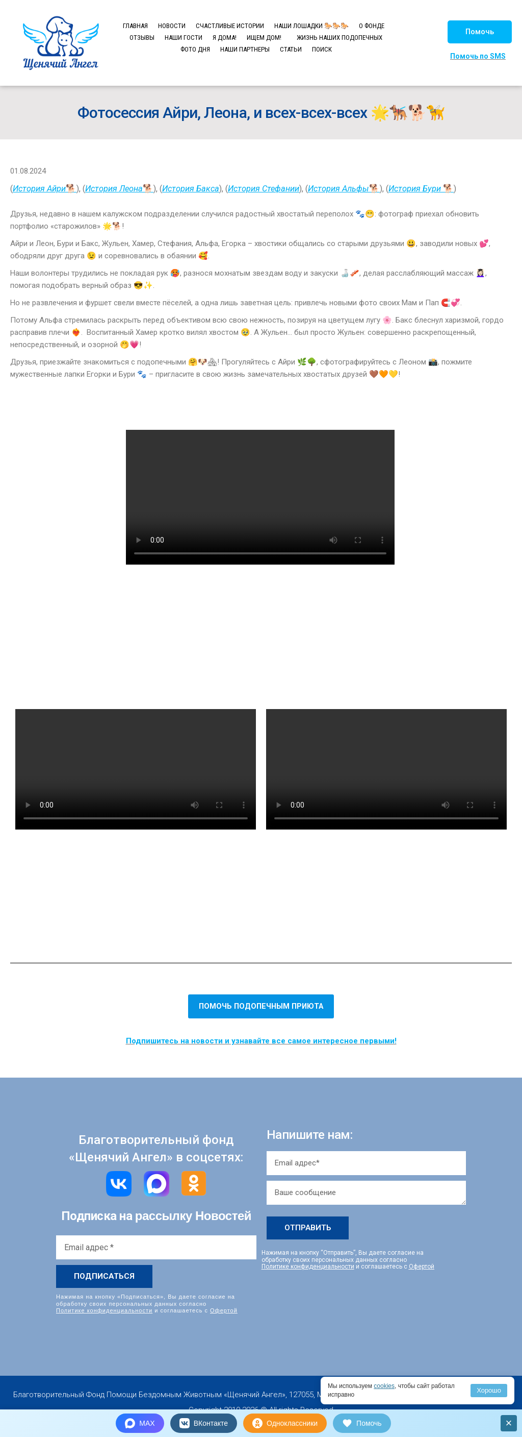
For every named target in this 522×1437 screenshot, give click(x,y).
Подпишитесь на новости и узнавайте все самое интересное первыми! (261, 1040)
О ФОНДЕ (371, 26)
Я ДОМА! (225, 37)
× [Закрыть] (509, 1423)
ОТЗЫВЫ (141, 37)
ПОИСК (322, 49)
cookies (384, 1386)
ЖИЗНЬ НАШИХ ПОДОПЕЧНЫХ (339, 37)
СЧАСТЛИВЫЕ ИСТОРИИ (230, 26)
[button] (480, 31)
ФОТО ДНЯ (195, 49)
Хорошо (489, 1390)
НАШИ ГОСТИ (183, 37)
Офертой (224, 1310)
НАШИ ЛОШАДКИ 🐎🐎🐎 (311, 26)
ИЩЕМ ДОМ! (264, 37)
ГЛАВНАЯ (135, 26)
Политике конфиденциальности (104, 1310)
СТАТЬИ (291, 49)
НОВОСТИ (172, 26)
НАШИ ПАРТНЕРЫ (245, 49)
